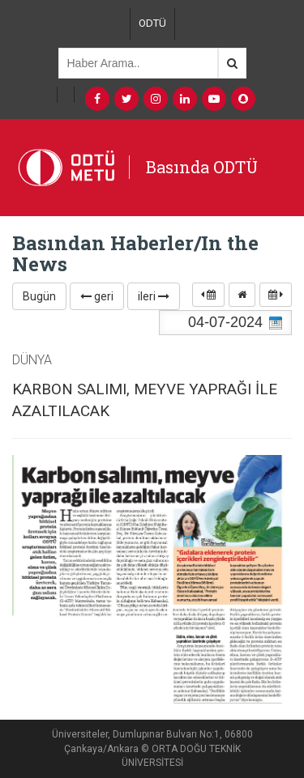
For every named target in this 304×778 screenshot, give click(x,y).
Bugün (39, 296)
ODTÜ (152, 23)
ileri (153, 296)
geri (96, 296)
